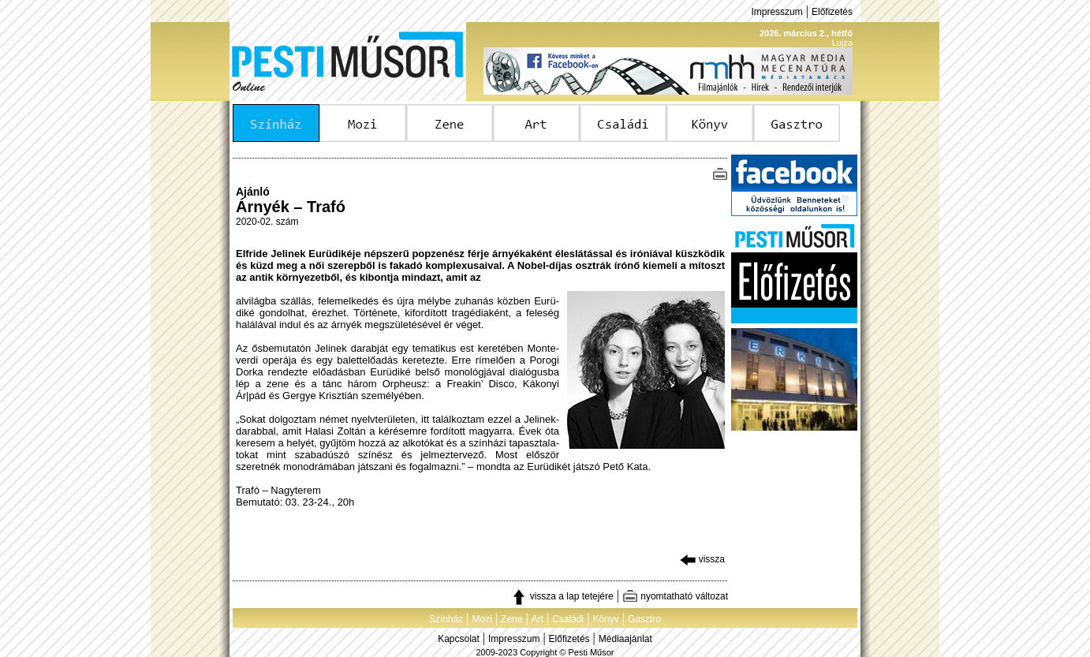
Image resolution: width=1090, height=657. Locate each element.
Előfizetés (832, 11)
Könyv (605, 619)
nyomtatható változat (675, 596)
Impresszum (776, 11)
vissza (702, 559)
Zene (511, 619)
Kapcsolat (459, 638)
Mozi (482, 619)
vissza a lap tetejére (562, 596)
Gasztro (644, 619)
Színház (446, 619)
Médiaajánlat (625, 638)
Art (537, 619)
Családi (568, 619)
